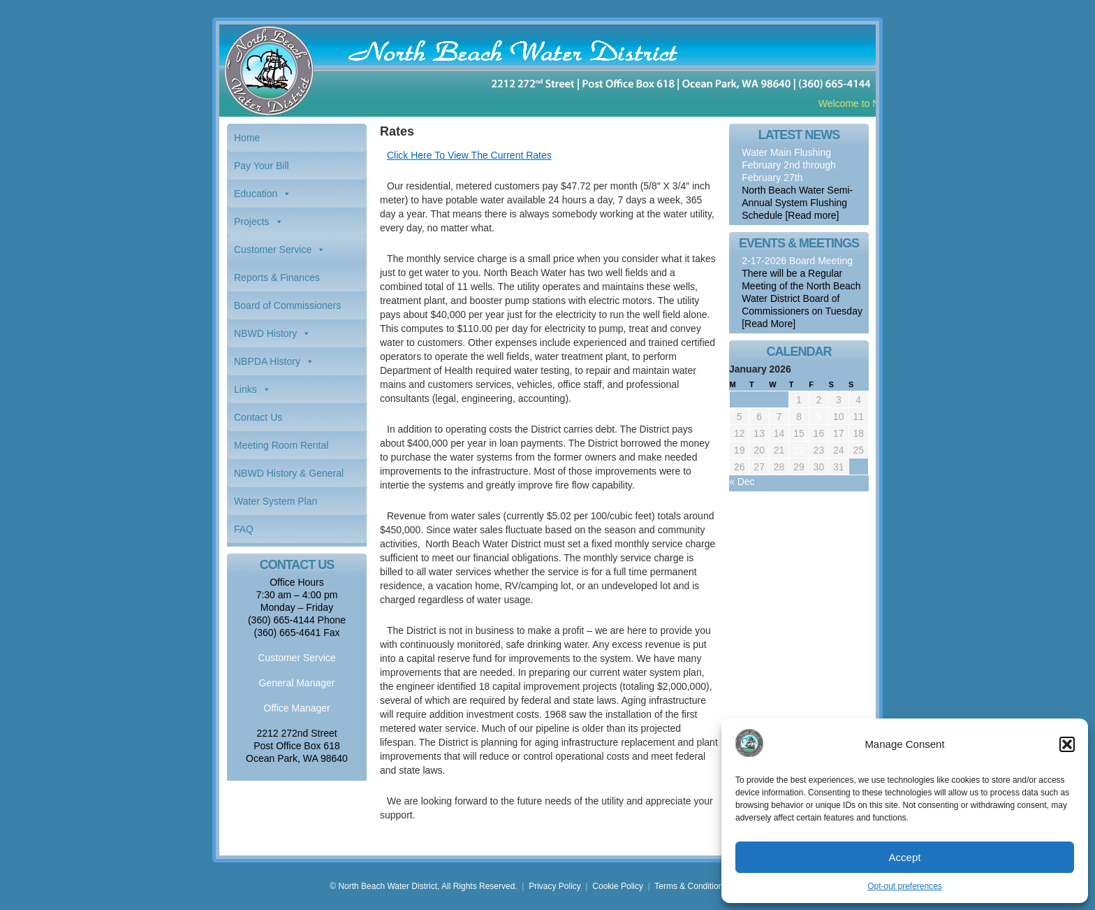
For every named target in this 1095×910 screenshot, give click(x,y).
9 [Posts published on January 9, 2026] (819, 416)
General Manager (297, 682)
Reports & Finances (277, 277)
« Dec (742, 481)
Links (245, 389)
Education (255, 193)
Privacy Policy (555, 886)
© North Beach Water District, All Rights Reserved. (423, 886)
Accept (905, 857)
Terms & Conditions (690, 886)
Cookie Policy (617, 886)
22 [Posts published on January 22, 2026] (798, 450)
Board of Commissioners (287, 305)
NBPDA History (267, 361)
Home (247, 137)
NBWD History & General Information (289, 477)
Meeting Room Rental (281, 445)
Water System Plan (275, 501)
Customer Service (272, 249)
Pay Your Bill (261, 165)
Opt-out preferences (904, 886)
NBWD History (265, 333)
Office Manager (296, 708)
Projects (252, 221)
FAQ (243, 529)
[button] (1067, 744)
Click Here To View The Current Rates (469, 155)
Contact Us (258, 417)
